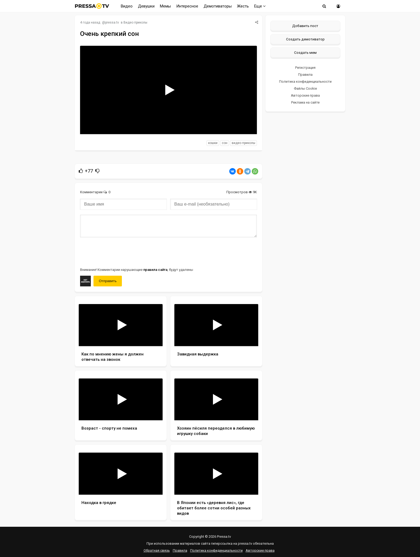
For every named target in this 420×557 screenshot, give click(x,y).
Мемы (165, 6)
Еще (260, 6)
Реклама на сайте (305, 102)
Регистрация (305, 68)
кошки (213, 143)
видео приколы (243, 143)
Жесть (243, 6)
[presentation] (121, 251)
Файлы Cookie (305, 88)
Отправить (108, 281)
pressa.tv (112, 22)
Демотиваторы (218, 6)
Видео (127, 6)
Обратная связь (157, 550)
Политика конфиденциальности (305, 81)
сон (224, 143)
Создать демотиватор (305, 39)
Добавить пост (305, 26)
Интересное (187, 6)
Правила (305, 75)
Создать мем (305, 52)
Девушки (146, 6)
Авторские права (305, 95)
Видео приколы (135, 22)
